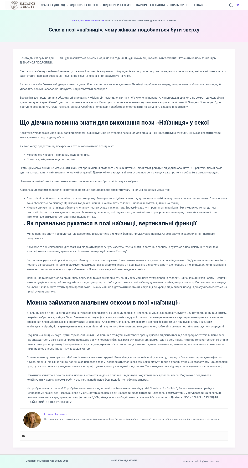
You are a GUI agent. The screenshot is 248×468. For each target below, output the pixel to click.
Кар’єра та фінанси (152, 5)
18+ (102, 20)
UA (239, 5)
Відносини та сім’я (119, 5)
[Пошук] (231, 5)
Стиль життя (181, 5)
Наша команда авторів (124, 460)
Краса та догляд (54, 5)
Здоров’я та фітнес (85, 5)
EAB (73, 20)
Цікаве (200, 5)
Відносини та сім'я (88, 20)
